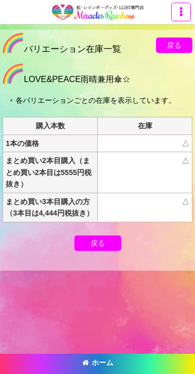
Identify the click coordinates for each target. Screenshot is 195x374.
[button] (181, 12)
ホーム (97, 362)
